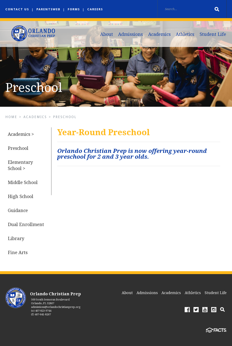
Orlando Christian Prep (55, 293)
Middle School (23, 182)
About (106, 34)
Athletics (185, 34)
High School (20, 196)
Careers (95, 9)
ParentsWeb (48, 9)
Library (16, 238)
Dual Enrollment (26, 224)
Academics (159, 34)
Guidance (18, 210)
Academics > (21, 134)
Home (11, 117)
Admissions (130, 34)
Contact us (17, 9)
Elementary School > (20, 165)
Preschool (65, 117)
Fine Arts (18, 252)
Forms (74, 9)
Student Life (213, 34)
